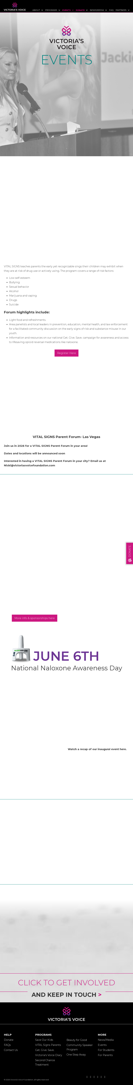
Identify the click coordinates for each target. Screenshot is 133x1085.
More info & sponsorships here (34, 618)
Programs (51, 10)
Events (66, 10)
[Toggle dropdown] (41, 10)
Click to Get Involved (66, 983)
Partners (121, 10)
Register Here (66, 353)
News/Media (97, 10)
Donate (80, 10)
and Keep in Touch (67, 997)
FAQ (111, 10)
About (36, 10)
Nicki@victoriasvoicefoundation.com (29, 465)
